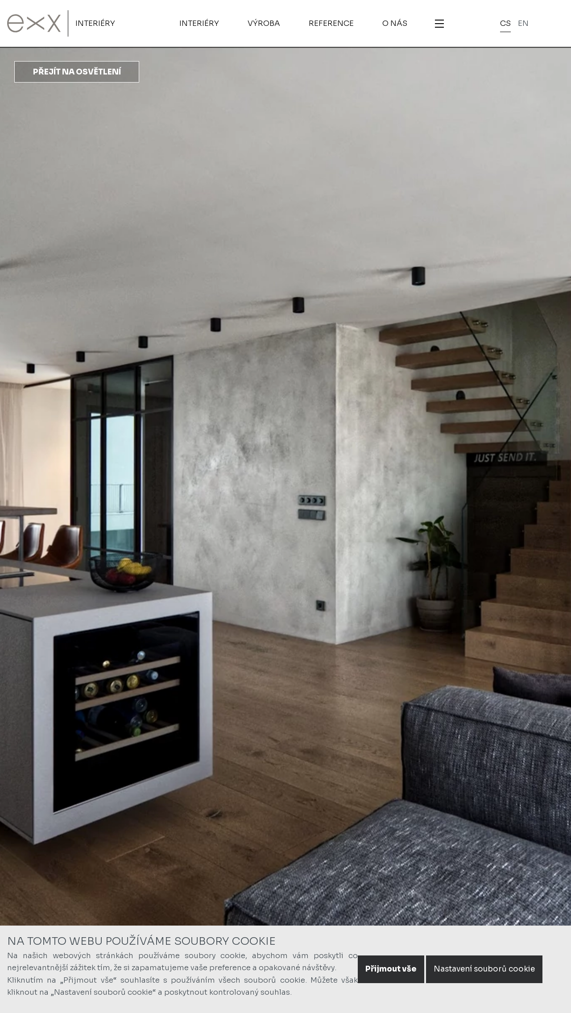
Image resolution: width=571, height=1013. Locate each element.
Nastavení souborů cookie (484, 969)
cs (505, 23)
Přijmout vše (391, 969)
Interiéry (95, 23)
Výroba (264, 23)
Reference (331, 23)
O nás (394, 23)
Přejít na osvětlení (77, 72)
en (523, 23)
